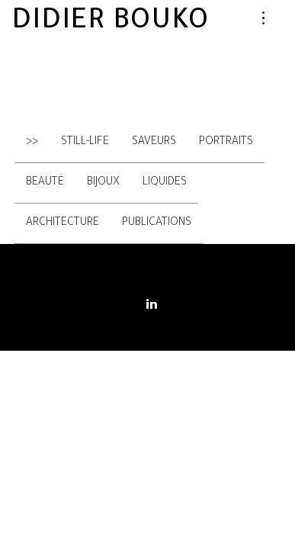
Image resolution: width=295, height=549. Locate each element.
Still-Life (85, 142)
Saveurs (154, 142)
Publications (156, 223)
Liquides (165, 183)
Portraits (226, 142)
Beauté (45, 183)
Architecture (62, 223)
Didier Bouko (110, 23)
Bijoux (103, 183)
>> (32, 142)
